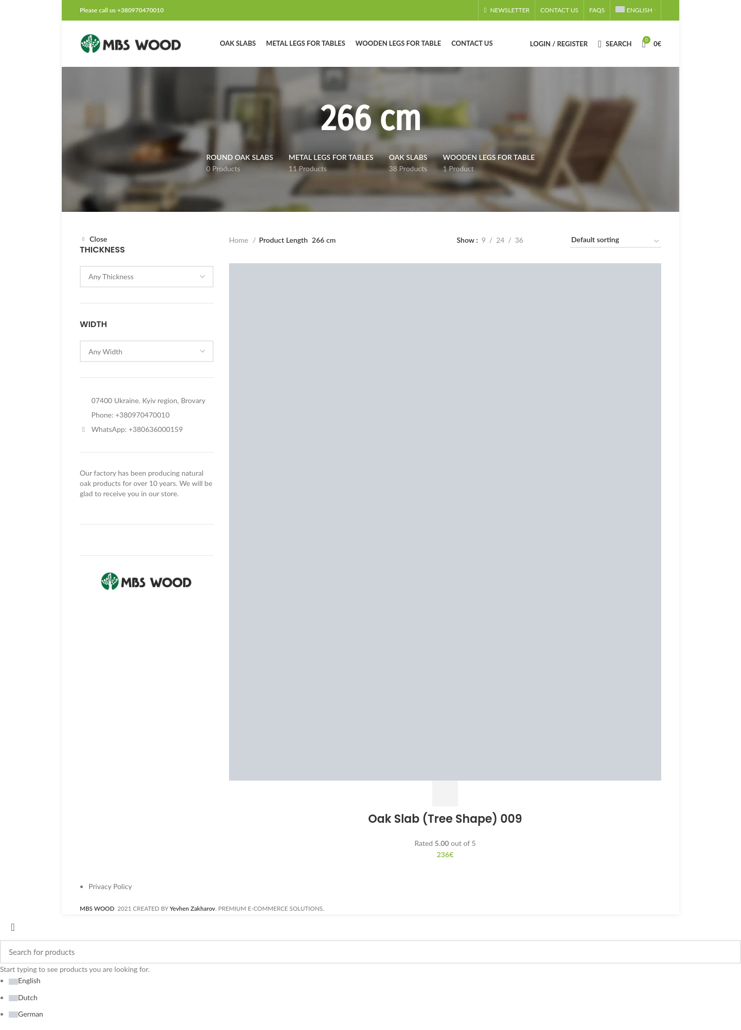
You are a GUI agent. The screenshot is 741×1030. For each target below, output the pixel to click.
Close (98, 239)
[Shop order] (615, 242)
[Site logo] (131, 43)
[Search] (615, 43)
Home (239, 240)
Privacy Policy (110, 886)
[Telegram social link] (470, 10)
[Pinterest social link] (451, 10)
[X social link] (439, 10)
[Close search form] (13, 927)
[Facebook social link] (433, 10)
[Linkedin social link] (457, 10)
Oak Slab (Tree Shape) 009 (445, 819)
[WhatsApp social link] (464, 10)
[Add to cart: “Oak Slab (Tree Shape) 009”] (445, 793)
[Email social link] (445, 10)
